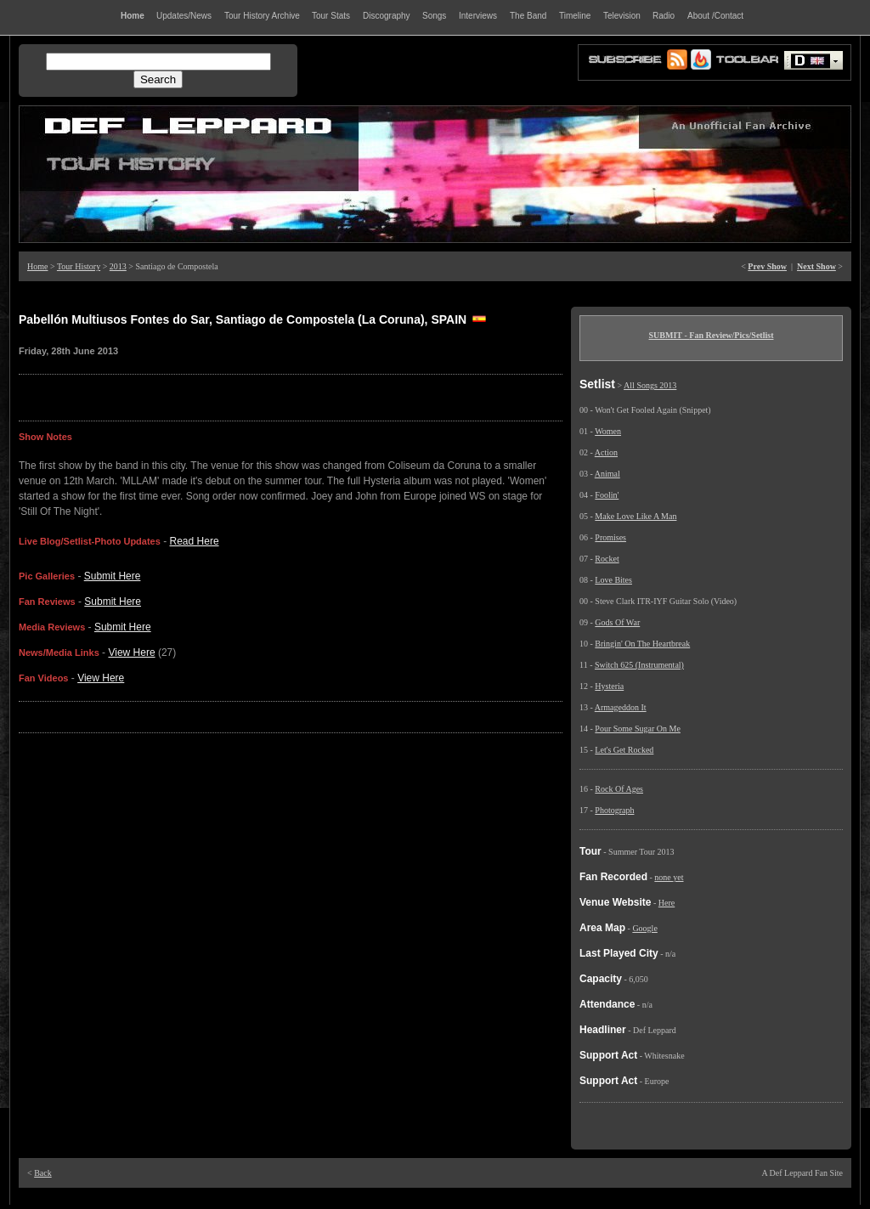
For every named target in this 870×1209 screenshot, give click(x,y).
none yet (668, 877)
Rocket (607, 558)
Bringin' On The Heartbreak (642, 643)
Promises (610, 537)
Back (43, 1173)
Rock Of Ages (619, 789)
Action (606, 452)
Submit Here (112, 576)
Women (608, 431)
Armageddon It (621, 707)
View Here (131, 652)
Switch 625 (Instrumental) (639, 664)
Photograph (614, 810)
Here (666, 902)
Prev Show (767, 266)
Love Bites (613, 580)
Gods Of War (617, 622)
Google (644, 928)
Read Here (194, 541)
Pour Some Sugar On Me (638, 728)
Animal (607, 473)
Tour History (78, 266)
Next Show (816, 266)
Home (37, 266)
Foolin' (607, 495)
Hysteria (609, 686)
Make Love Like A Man (635, 516)
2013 (118, 266)
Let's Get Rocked (624, 749)
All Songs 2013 (650, 385)
